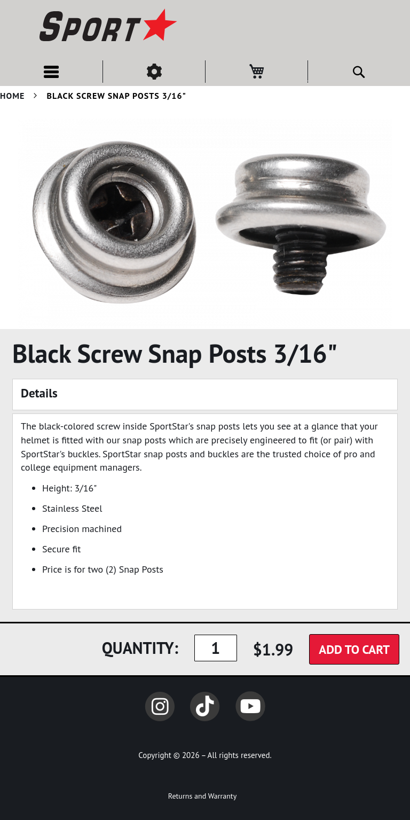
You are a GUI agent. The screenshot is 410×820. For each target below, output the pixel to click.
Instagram (160, 706)
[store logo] (107, 26)
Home (12, 95)
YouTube (250, 706)
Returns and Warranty (202, 796)
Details (39, 393)
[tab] (205, 394)
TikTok (205, 706)
